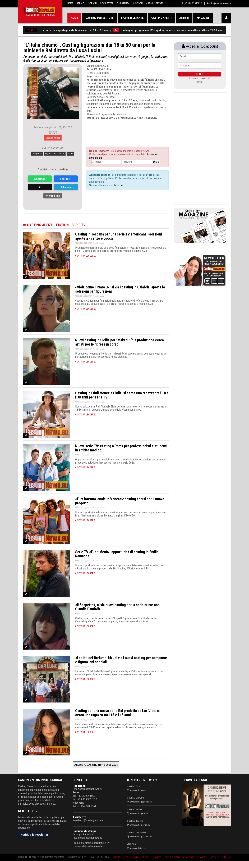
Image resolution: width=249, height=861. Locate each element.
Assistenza (123, 3)
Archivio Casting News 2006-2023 (96, 764)
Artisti (184, 17)
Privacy (146, 857)
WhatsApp (39, 179)
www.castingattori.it (139, 813)
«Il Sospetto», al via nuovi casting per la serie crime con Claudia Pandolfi (117, 607)
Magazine (203, 17)
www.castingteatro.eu (140, 825)
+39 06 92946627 (193, 3)
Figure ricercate (132, 17)
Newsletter (106, 3)
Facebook (65, 179)
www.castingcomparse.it (141, 836)
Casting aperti (161, 17)
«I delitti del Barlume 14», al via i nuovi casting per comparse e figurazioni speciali (121, 660)
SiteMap (215, 857)
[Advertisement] (121, 130)
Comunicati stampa (84, 831)
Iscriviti (92, 3)
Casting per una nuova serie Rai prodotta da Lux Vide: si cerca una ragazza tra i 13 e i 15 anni (117, 713)
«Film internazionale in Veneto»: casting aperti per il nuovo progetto (119, 501)
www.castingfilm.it (138, 790)
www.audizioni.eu (138, 848)
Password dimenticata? (199, 78)
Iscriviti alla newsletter (34, 834)
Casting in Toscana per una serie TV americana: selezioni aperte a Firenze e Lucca (118, 236)
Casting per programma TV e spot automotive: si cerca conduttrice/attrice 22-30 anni (175, 30)
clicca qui (117, 185)
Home (70, 3)
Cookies (157, 857)
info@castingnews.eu (220, 3)
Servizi (80, 3)
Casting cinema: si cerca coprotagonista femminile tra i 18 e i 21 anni (70, 30)
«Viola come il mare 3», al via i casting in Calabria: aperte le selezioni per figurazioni (120, 289)
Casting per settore (99, 17)
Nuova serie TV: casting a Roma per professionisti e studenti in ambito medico (121, 448)
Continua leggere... (85, 255)
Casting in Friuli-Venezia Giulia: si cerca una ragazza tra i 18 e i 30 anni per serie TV (122, 395)
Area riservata (130, 857)
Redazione (79, 785)
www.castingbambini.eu (141, 801)
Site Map (226, 857)
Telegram (66, 187)
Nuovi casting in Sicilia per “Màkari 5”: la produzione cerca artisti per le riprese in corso (119, 342)
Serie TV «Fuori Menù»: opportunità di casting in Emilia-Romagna (117, 554)
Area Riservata (154, 3)
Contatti (138, 3)
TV (119, 30)
